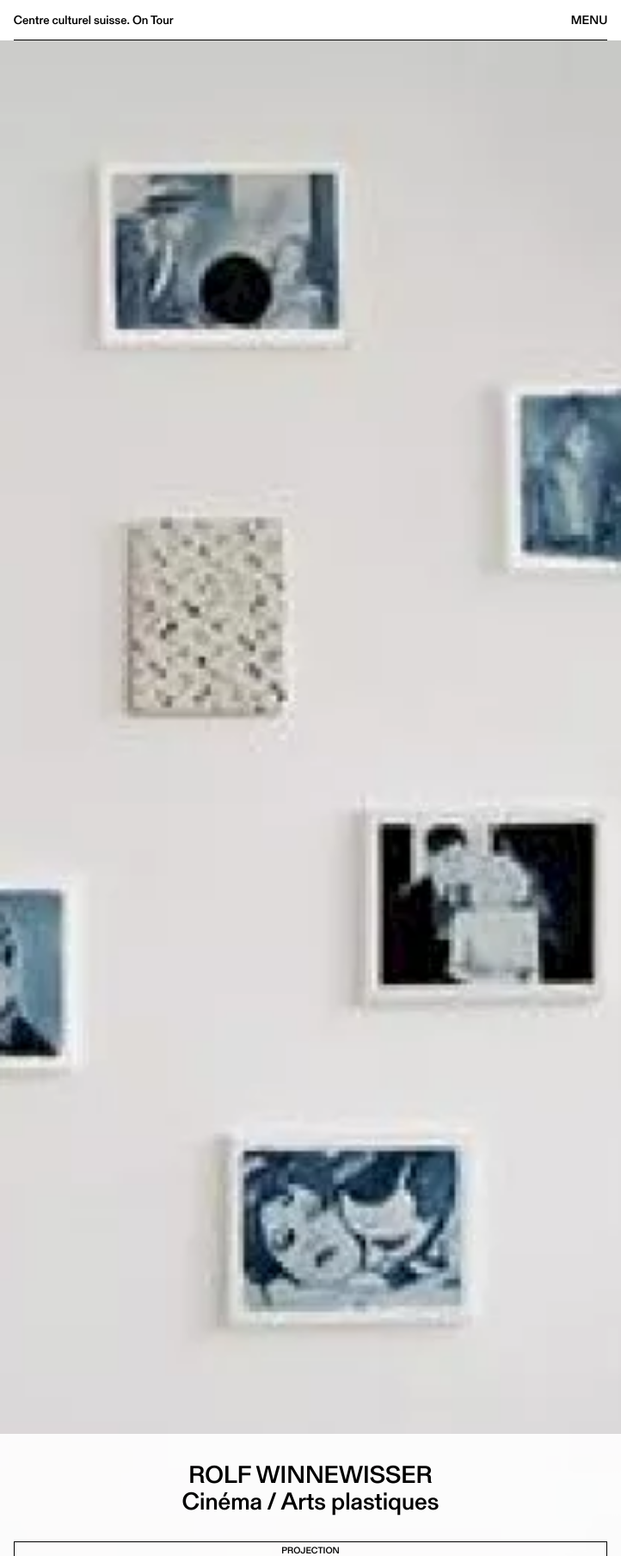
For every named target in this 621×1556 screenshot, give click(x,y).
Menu (589, 19)
